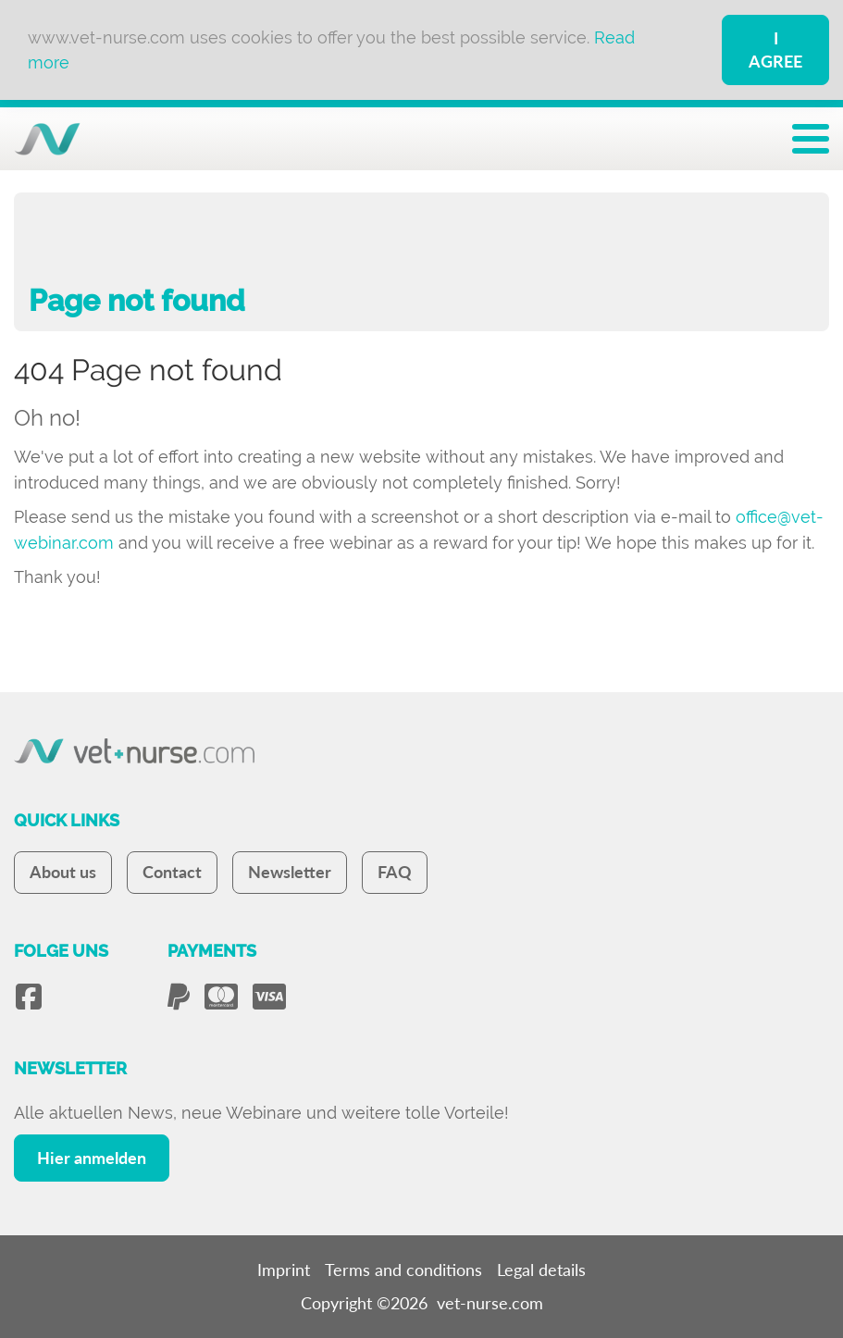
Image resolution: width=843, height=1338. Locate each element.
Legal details (541, 1269)
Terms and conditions (403, 1269)
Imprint (283, 1269)
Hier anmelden (91, 1157)
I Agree (775, 49)
